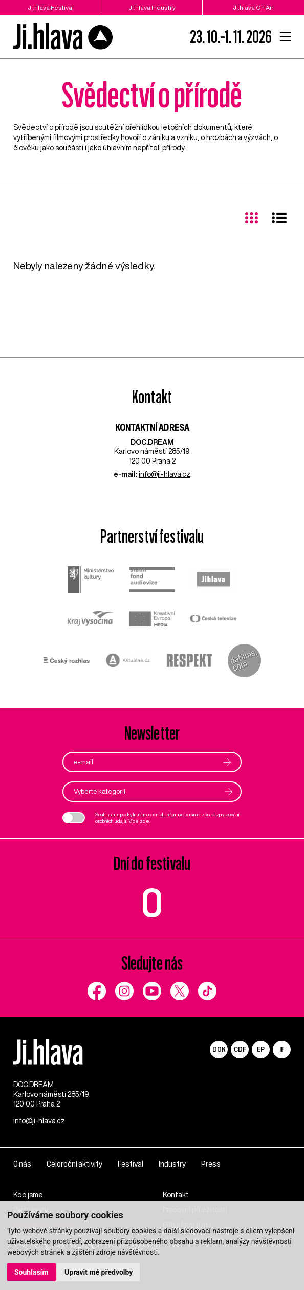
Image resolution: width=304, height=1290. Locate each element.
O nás (22, 1163)
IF (281, 1049)
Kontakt (176, 1195)
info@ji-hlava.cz (164, 474)
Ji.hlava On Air (253, 7)
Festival (130, 1163)
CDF (240, 1049)
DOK (219, 1049)
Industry (172, 1163)
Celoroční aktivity (74, 1163)
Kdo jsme (28, 1195)
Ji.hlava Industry (152, 7)
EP (261, 1049)
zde (144, 820)
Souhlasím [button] (31, 1272)
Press (211, 1163)
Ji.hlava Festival (51, 7)
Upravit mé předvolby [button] (98, 1272)
